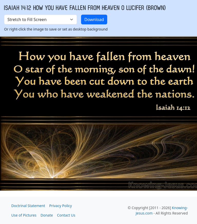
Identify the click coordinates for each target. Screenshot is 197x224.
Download (94, 19)
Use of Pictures (23, 215)
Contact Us (66, 215)
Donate (47, 215)
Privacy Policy (60, 205)
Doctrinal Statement (28, 205)
